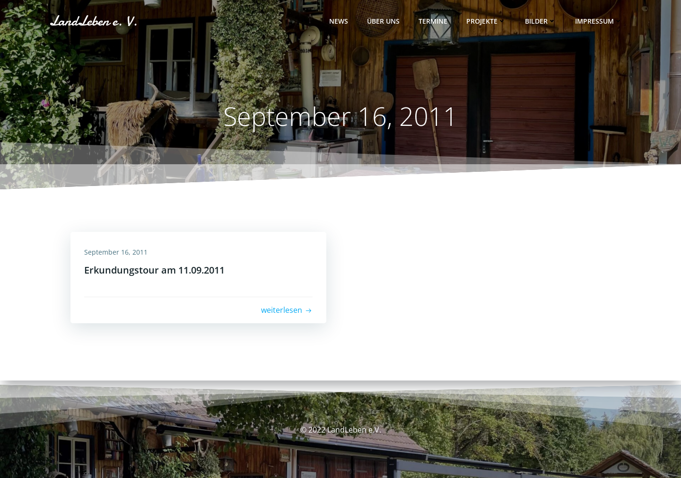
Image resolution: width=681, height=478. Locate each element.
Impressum (598, 21)
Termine (433, 21)
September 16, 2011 (116, 252)
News (338, 21)
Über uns (383, 21)
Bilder (540, 21)
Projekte (486, 21)
